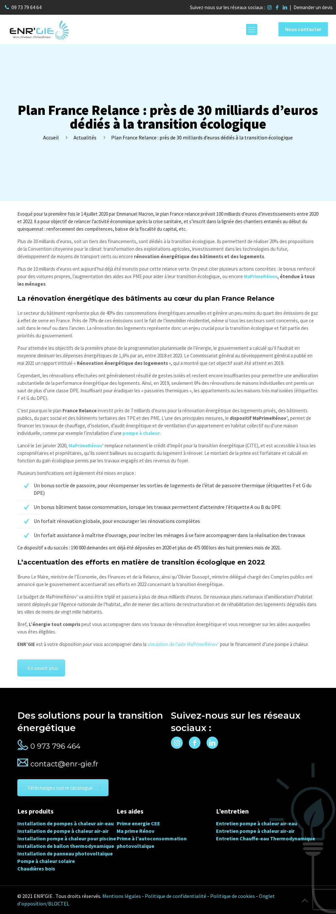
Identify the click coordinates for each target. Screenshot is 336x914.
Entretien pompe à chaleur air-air (255, 831)
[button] (13, 901)
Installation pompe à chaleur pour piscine (66, 838)
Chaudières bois (36, 868)
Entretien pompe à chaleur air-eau (256, 823)
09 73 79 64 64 (26, 7)
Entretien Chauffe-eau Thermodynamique (265, 838)
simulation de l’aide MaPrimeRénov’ (183, 644)
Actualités (85, 137)
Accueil (51, 137)
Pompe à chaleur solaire (46, 861)
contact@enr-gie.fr (64, 764)
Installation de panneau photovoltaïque (65, 853)
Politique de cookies (232, 896)
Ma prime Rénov (135, 831)
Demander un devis (313, 7)
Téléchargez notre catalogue (64, 787)
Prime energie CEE (138, 823)
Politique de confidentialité (175, 896)
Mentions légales (121, 896)
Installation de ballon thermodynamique (65, 846)
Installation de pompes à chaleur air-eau (65, 823)
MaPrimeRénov (260, 276)
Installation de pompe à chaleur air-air (63, 831)
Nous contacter (303, 29)
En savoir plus (42, 668)
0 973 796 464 (55, 746)
